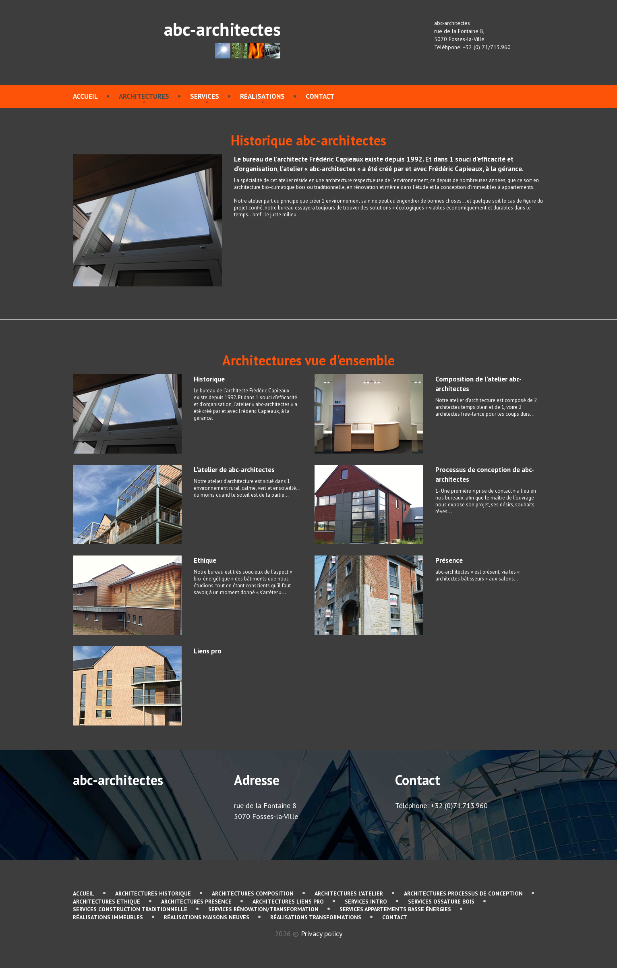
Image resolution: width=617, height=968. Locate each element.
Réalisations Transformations (315, 917)
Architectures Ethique (106, 901)
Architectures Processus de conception (463, 893)
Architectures (144, 96)
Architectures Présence (196, 901)
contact (320, 96)
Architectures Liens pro (288, 901)
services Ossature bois (441, 901)
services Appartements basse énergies (395, 909)
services (204, 96)
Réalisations (262, 96)
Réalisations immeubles (108, 917)
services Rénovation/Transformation (263, 909)
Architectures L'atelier (349, 893)
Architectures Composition (253, 893)
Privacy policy (321, 933)
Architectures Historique (153, 893)
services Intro (366, 901)
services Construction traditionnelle (130, 909)
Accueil (85, 96)
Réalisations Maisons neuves (206, 917)
